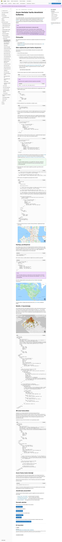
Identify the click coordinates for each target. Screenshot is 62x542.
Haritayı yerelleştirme (54, 14)
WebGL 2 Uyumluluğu (54, 15)
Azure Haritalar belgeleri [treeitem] (5, 12)
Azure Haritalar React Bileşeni (22, 498)
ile (38, 309)
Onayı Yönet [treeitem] (4, 100)
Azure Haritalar (30, 9)
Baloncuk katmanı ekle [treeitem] (7, 53)
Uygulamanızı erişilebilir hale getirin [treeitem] (7, 84)
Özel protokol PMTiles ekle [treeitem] (7, 77)
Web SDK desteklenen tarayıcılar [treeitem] (6, 91)
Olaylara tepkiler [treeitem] (6, 81)
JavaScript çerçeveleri (54, 18)
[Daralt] (11, 9)
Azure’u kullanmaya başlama (56, 3)
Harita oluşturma (19, 506)
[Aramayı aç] (56, 1)
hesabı (23, 42)
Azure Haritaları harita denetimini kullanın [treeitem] (7, 41)
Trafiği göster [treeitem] (5, 70)
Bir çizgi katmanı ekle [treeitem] (7, 58)
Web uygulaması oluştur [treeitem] (5, 17)
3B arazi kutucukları (54, 16)
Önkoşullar (53, 11)
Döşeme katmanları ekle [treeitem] (7, 67)
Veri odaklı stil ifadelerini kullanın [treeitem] (7, 74)
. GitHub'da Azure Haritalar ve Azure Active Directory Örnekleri (35, 157)
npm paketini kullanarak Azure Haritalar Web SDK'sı (33, 65)
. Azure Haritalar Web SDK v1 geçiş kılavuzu (37, 34)
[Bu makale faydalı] (51, 24)
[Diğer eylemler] (45, 9)
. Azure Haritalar (37, 302)
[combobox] (6, 10)
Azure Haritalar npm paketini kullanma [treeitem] (6, 43)
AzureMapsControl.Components (23, 497)
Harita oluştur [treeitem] (5, 45)
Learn (17, 9)
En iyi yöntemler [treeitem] (5, 93)
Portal (50, 3)
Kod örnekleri (18, 517)
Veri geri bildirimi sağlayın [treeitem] (5, 97)
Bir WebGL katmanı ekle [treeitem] (7, 68)
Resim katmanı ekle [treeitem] (6, 65)
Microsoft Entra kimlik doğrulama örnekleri (23, 521)
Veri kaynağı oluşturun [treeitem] (7, 50)
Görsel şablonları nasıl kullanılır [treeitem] (7, 79)
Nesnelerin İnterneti (24, 9)
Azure (19, 9)
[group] (32, 62)
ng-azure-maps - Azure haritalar (22, 496)
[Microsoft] (1, 1)
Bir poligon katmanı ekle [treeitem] (7, 59)
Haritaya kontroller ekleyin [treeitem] (7, 48)
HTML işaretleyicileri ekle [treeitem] (7, 56)
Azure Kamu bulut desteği (54, 17)
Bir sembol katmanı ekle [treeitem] (7, 51)
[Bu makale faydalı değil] (52, 24)
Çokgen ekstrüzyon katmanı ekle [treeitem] (6, 62)
